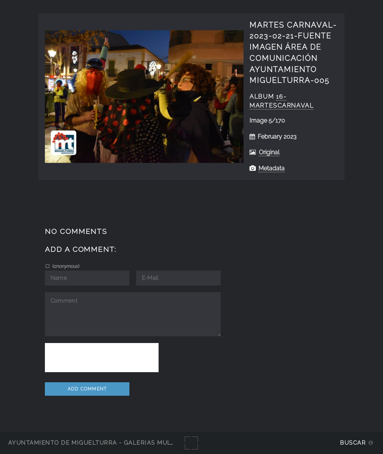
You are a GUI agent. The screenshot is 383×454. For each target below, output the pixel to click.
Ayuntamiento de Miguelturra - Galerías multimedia (102, 442)
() (65, 266)
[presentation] (102, 357)
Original (269, 152)
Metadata (271, 168)
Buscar (353, 442)
